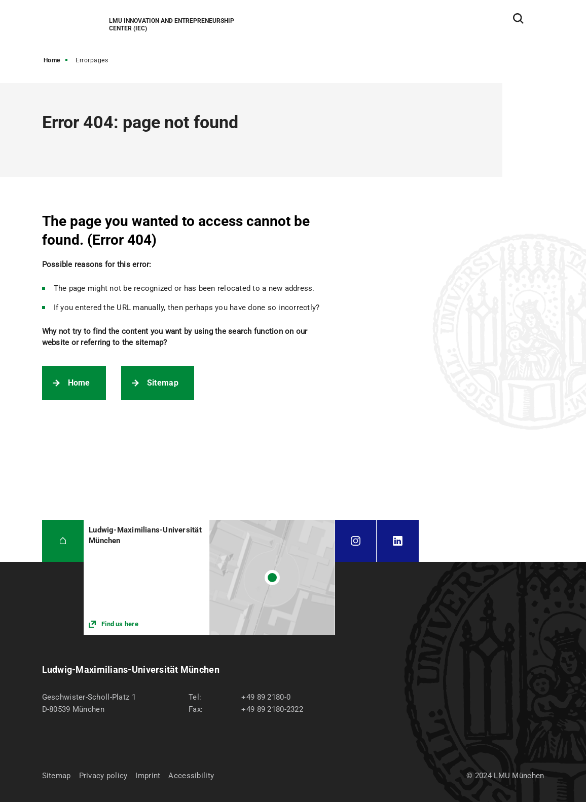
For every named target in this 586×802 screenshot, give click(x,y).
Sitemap (162, 383)
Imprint (147, 775)
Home (52, 60)
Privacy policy (103, 775)
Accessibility (191, 775)
